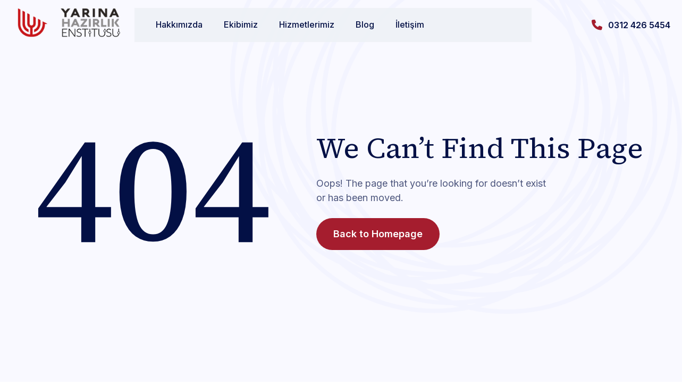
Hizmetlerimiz (296, 24)
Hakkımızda (168, 24)
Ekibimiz (230, 24)
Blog (354, 24)
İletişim (399, 24)
